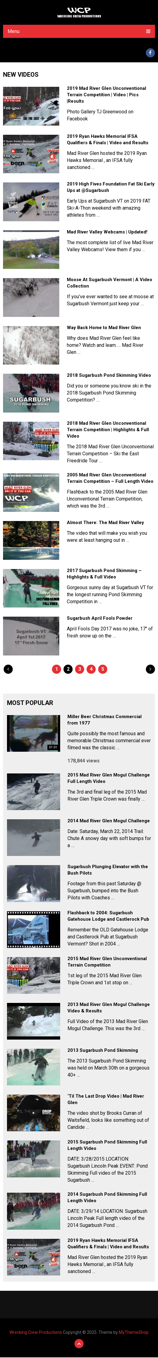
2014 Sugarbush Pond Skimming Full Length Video (107, 1198)
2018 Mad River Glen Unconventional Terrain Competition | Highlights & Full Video (108, 430)
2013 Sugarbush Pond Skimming (102, 1051)
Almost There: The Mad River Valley (105, 523)
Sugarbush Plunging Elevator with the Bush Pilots (107, 871)
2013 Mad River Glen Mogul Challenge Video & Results (108, 1008)
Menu (13, 31)
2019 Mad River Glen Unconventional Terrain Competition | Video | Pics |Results (106, 95)
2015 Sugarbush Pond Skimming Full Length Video (107, 1146)
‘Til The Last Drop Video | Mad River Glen (105, 1100)
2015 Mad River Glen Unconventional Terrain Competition (107, 962)
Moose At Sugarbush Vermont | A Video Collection (109, 284)
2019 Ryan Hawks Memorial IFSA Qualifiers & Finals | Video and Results (107, 140)
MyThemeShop (134, 1332)
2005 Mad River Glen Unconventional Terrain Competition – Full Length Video (110, 479)
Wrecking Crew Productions (35, 1332)
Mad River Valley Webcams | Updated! (107, 233)
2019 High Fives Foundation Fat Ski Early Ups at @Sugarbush (111, 188)
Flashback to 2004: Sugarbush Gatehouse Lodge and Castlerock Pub (108, 917)
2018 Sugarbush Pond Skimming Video (109, 376)
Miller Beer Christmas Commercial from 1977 (104, 721)
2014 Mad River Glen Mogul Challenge (108, 821)
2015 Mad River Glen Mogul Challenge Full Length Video (108, 779)
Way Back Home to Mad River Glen (104, 328)
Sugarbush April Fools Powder (99, 619)
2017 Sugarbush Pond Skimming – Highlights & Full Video (104, 575)
